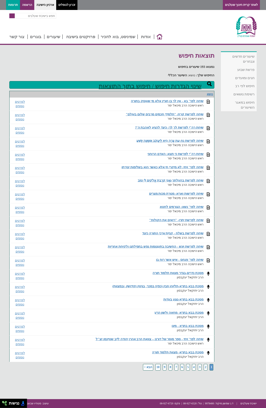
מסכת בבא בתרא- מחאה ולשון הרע (179, 312)
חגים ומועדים (245, 78)
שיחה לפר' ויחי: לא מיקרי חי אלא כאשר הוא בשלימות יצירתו (163, 167)
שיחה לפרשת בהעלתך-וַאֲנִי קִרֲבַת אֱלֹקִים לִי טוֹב (171, 180)
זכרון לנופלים (67, 5)
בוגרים (35, 36)
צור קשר (16, 36)
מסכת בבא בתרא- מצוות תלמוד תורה (178, 352)
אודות (146, 36)
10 (157, 367)
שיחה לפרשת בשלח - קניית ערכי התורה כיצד (173, 233)
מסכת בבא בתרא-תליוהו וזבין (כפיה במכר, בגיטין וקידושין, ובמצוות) (158, 286)
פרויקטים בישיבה (80, 36)
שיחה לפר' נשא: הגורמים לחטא (182, 207)
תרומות (13, 5)
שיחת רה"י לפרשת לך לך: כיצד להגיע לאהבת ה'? (169, 127)
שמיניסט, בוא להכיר (118, 36)
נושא (210, 94)
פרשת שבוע (246, 70)
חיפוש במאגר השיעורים (245, 105)
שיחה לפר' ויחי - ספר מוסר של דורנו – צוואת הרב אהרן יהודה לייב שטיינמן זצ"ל (150, 339)
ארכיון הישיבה (45, 5)
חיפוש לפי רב (245, 86)
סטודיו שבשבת (33, 403)
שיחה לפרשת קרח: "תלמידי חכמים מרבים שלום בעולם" (165, 114)
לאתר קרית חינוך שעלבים (241, 5)
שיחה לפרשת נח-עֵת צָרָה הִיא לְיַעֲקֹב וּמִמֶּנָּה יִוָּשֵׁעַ (170, 140)
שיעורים (53, 36)
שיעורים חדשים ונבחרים (243, 59)
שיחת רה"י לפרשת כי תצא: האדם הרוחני (176, 154)
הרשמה (27, 5)
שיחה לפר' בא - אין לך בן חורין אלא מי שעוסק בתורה (167, 101)
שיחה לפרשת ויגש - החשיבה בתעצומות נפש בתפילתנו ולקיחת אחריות (156, 246)
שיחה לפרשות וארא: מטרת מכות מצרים (176, 193)
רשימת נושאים (244, 94)
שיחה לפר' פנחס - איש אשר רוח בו (180, 259)
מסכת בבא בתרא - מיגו (188, 326)
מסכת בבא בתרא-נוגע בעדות (183, 299)
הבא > (148, 367)
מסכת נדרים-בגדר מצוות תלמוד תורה (178, 273)
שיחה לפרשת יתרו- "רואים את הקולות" (176, 220)
